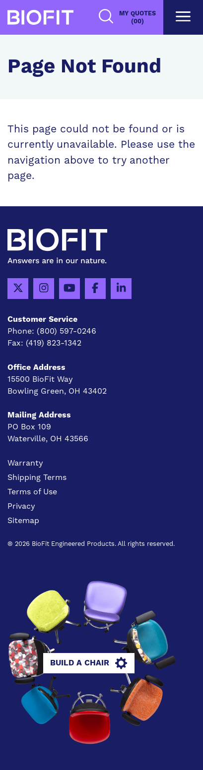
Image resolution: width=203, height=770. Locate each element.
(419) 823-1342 (53, 343)
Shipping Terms (37, 477)
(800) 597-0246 (66, 331)
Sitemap (23, 521)
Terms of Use (32, 492)
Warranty (25, 463)
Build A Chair (88, 663)
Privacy (21, 506)
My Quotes (137, 17)
